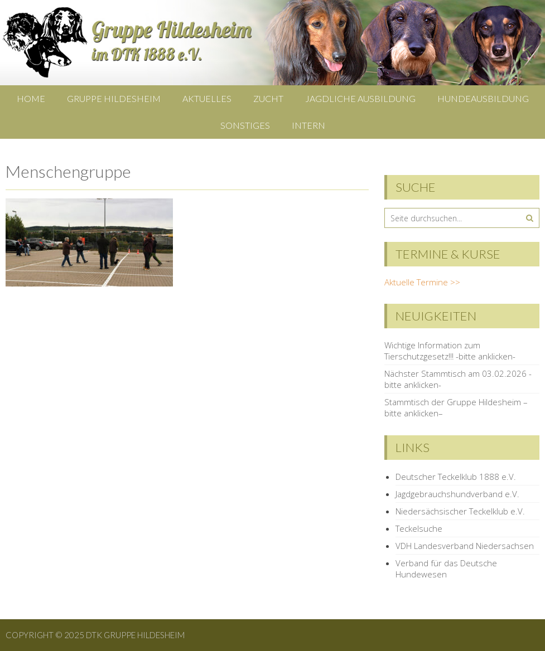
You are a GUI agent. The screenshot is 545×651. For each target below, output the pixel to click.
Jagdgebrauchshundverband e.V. (457, 493)
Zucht (268, 98)
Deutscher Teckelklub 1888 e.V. (456, 476)
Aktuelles (206, 98)
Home (31, 98)
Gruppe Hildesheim (114, 98)
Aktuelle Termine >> (422, 282)
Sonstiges (245, 125)
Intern (308, 125)
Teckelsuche (419, 528)
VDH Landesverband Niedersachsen (465, 545)
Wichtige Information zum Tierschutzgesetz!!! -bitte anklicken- (449, 350)
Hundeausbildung (483, 98)
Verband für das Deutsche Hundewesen (446, 568)
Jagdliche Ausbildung (360, 98)
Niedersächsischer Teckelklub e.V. (460, 511)
